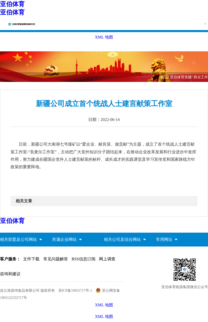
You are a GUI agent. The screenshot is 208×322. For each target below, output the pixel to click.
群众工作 (201, 77)
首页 (164, 77)
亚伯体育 (12, 4)
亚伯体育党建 (181, 77)
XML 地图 (104, 316)
